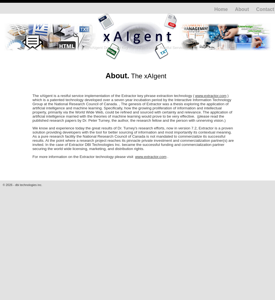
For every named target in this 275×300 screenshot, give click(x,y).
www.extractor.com (211, 96)
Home (221, 9)
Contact (265, 9)
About (242, 9)
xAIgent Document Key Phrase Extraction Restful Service (137, 48)
